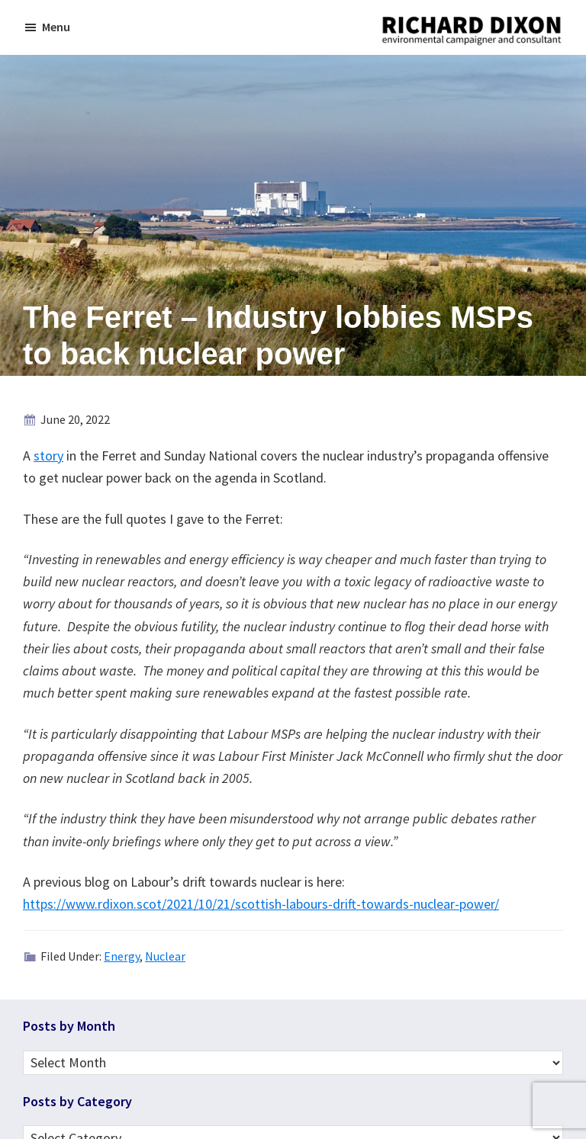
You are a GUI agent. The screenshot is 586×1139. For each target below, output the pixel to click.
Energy (122, 956)
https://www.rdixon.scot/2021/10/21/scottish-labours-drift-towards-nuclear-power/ (261, 904)
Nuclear (165, 956)
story (48, 455)
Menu (56, 26)
